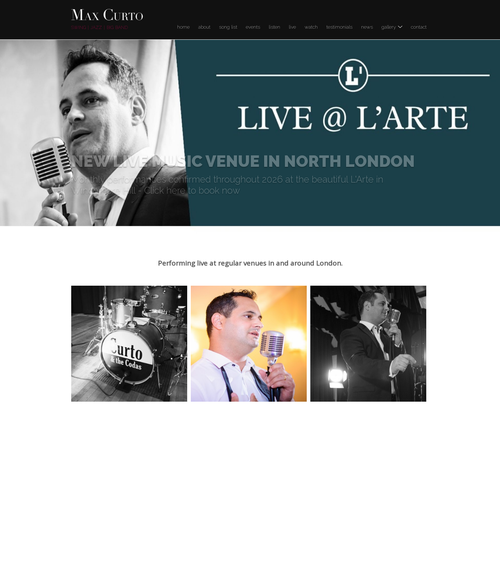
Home (183, 27)
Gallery (392, 27)
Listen (274, 27)
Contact (419, 27)
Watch (311, 27)
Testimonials (339, 27)
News (367, 27)
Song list (228, 27)
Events (253, 27)
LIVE (292, 27)
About (204, 27)
